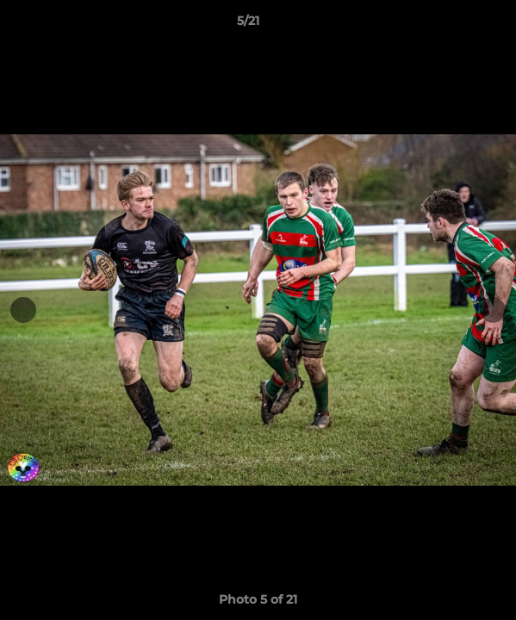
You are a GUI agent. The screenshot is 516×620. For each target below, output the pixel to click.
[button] (454, 25)
